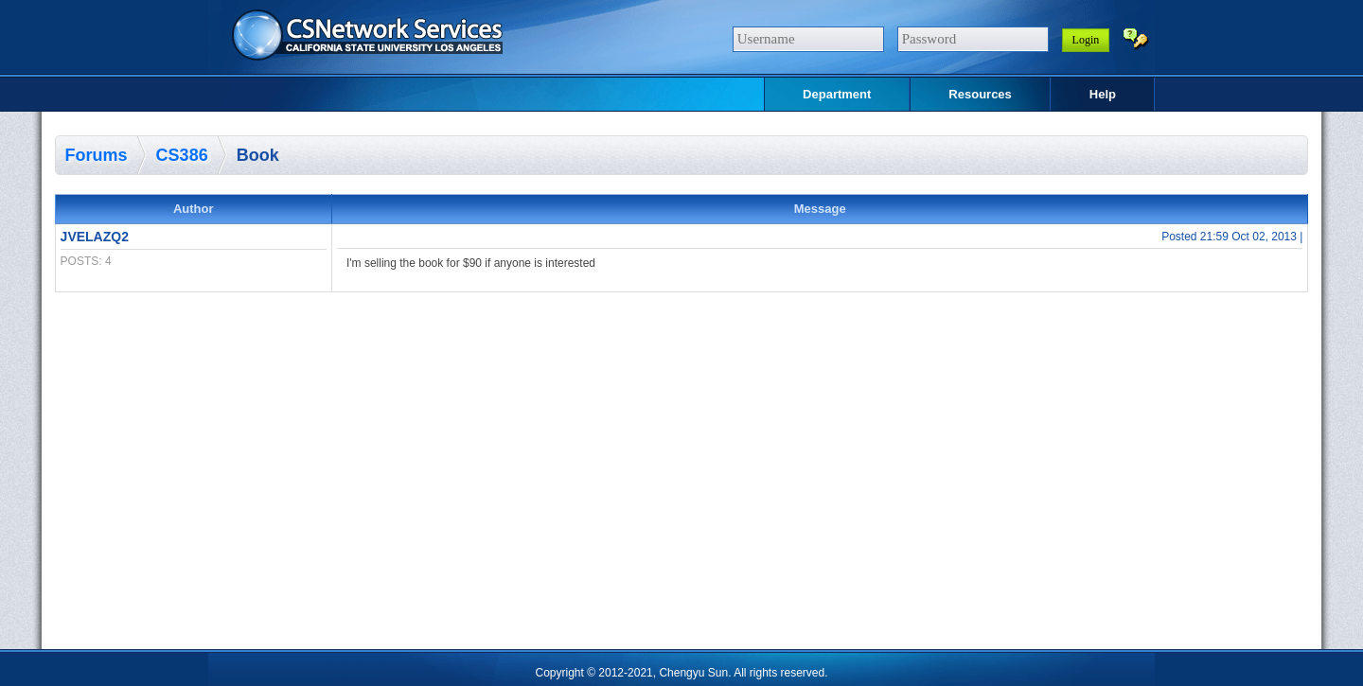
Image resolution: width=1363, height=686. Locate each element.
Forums (96, 155)
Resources (979, 94)
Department (837, 94)
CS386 (182, 155)
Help (1102, 94)
